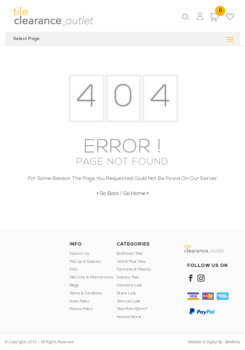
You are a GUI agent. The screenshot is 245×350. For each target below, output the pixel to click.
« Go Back (108, 193)
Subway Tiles (128, 277)
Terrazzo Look (128, 301)
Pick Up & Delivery (85, 262)
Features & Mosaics (134, 269)
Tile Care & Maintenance (92, 277)
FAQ (73, 269)
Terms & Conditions (86, 293)
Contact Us (79, 254)
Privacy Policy (81, 309)
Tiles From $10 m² (132, 309)
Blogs (74, 285)
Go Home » (136, 193)
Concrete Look (129, 285)
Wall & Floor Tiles (131, 262)
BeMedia (232, 342)
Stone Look (126, 293)
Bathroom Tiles (130, 254)
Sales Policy (79, 301)
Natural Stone (129, 317)
